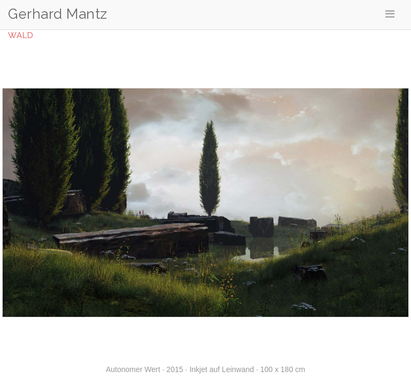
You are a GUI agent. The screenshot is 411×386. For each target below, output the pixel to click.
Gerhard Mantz (58, 14)
